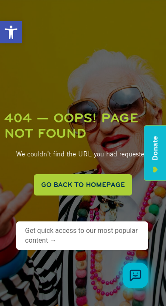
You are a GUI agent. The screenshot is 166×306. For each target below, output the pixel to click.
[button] (11, 32)
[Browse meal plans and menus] (135, 275)
